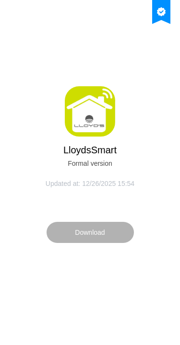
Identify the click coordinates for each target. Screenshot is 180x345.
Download (90, 232)
